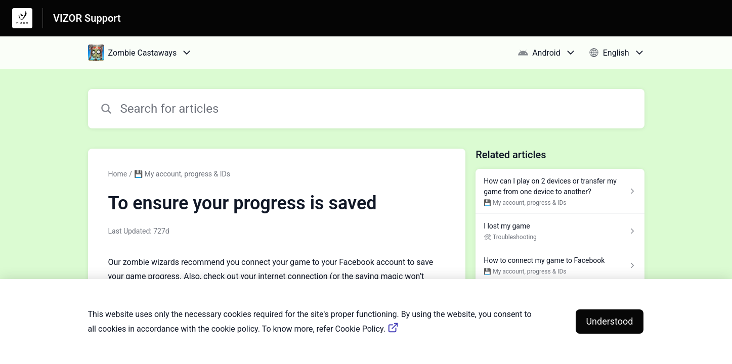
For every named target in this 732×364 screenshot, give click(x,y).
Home (117, 174)
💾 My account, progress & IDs (182, 174)
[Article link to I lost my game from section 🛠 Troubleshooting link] (560, 231)
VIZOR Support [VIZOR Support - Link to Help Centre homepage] (87, 18)
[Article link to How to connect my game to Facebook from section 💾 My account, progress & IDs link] (560, 265)
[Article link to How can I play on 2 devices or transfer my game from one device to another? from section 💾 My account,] (560, 191)
